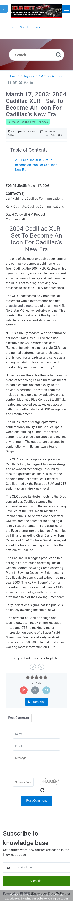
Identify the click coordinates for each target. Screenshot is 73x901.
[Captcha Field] (23, 782)
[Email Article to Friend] (46, 690)
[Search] (58, 54)
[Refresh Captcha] (42, 790)
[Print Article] (35, 690)
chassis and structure (21, 306)
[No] (40, 665)
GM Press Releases (50, 76)
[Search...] (36, 55)
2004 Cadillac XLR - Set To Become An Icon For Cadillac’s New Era (36, 165)
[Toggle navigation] (66, 9)
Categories (27, 76)
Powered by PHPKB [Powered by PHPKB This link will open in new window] (16, 893)
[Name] (36, 734)
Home (12, 76)
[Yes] (32, 665)
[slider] (36, 677)
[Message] (36, 763)
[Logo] (36, 11)
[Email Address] (36, 867)
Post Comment (36, 800)
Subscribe (36, 702)
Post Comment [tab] (18, 717)
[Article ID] (9, 131)
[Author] (18, 131)
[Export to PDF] (23, 690)
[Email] (36, 746)
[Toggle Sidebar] (4, 9)
